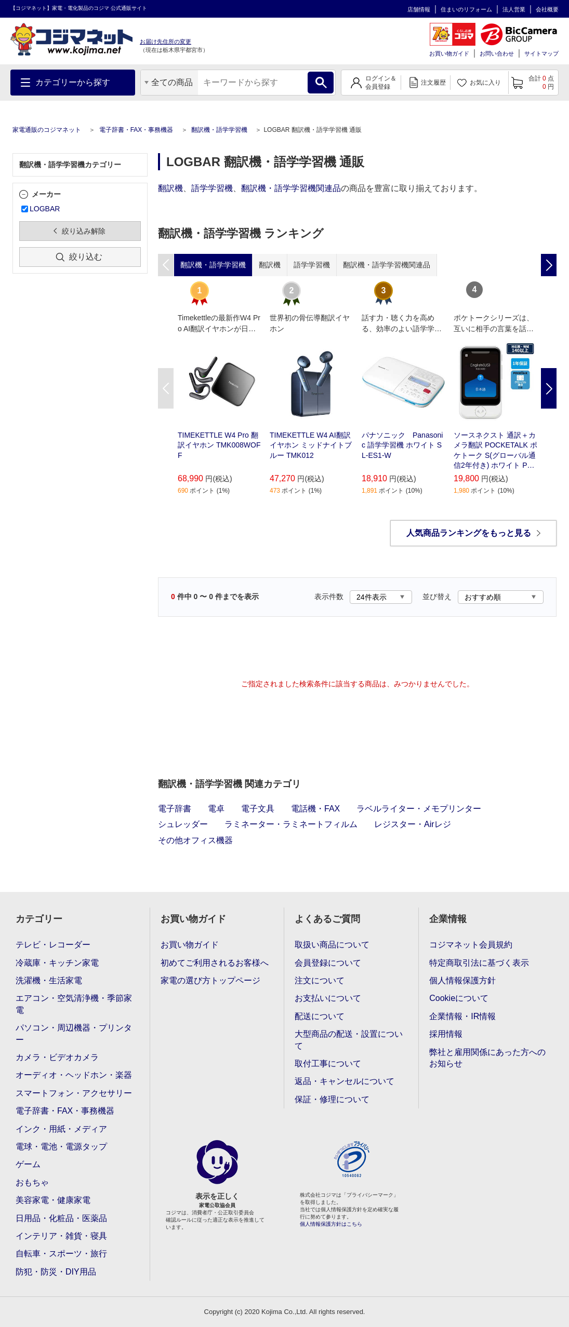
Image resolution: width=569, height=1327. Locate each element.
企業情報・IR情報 (462, 1016)
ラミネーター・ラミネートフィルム (291, 824)
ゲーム (28, 1164)
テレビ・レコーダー (53, 944)
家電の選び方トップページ (210, 980)
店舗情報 (418, 9)
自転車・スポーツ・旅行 (61, 1253)
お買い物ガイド (449, 53)
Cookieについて (458, 998)
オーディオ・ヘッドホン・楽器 (74, 1075)
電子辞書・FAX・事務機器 (136, 129)
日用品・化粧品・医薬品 (61, 1218)
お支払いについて (328, 998)
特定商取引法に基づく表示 (479, 962)
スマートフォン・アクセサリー (74, 1093)
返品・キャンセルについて (344, 1081)
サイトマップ (541, 53)
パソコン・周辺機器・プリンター (74, 1033)
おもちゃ (32, 1182)
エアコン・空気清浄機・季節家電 (74, 1004)
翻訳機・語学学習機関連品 (291, 188)
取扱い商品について (332, 944)
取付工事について (328, 1063)
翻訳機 (170, 188)
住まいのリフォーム (466, 9)
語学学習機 (212, 188)
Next (549, 388)
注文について (320, 980)
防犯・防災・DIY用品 (56, 1271)
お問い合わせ (497, 53)
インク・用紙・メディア (61, 1129)
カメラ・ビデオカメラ (57, 1057)
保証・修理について (332, 1099)
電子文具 (257, 808)
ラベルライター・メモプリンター (418, 808)
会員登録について (328, 962)
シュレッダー (183, 824)
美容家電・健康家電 (53, 1200)
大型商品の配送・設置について (349, 1040)
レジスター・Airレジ (412, 824)
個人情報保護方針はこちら (331, 1224)
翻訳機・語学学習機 (219, 129)
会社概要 (547, 9)
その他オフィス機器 (195, 840)
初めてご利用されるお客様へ (215, 962)
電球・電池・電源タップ (61, 1146)
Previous (166, 388)
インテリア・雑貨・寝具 (61, 1235)
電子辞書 (174, 808)
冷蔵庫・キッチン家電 (57, 962)
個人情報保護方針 (462, 980)
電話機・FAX (315, 808)
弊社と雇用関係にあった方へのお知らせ (487, 1058)
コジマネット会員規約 (470, 944)
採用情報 (445, 1034)
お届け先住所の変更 (165, 41)
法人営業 (513, 9)
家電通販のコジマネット (46, 129)
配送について (320, 1016)
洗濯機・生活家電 (49, 980)
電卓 (216, 808)
